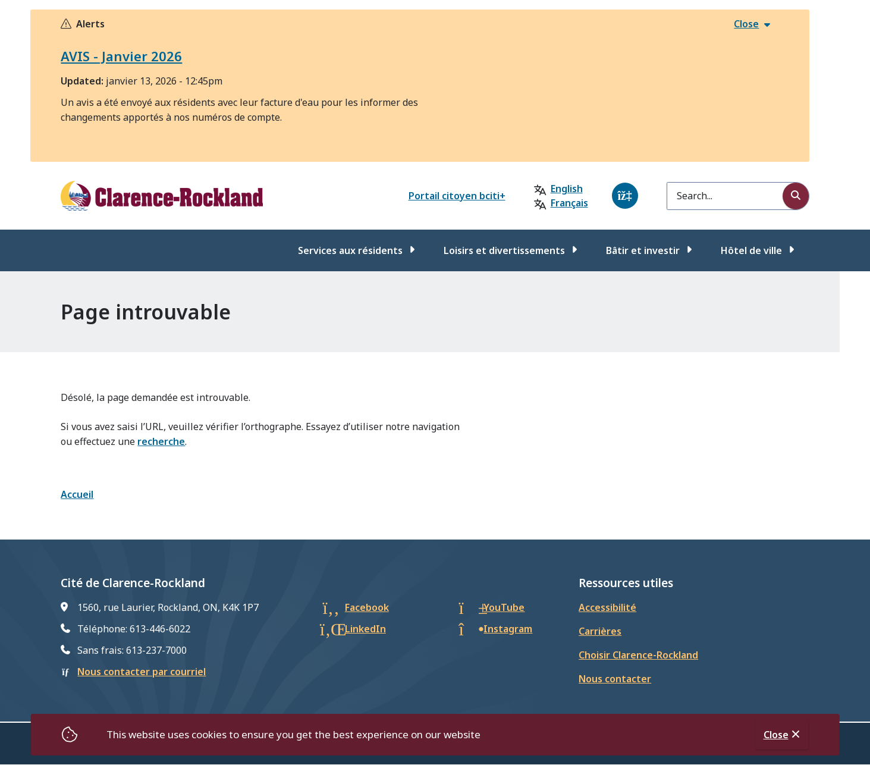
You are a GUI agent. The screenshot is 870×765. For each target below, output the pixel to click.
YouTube (503, 607)
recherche (161, 441)
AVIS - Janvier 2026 (121, 56)
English (567, 188)
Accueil (77, 494)
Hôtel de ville (751, 250)
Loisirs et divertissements (504, 250)
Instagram (507, 628)
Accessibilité (607, 607)
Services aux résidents (350, 250)
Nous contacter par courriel (141, 671)
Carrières (600, 631)
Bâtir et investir (643, 250)
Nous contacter (615, 678)
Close (776, 734)
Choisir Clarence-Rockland (638, 654)
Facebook (367, 607)
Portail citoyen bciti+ (457, 195)
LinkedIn (365, 628)
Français (569, 202)
